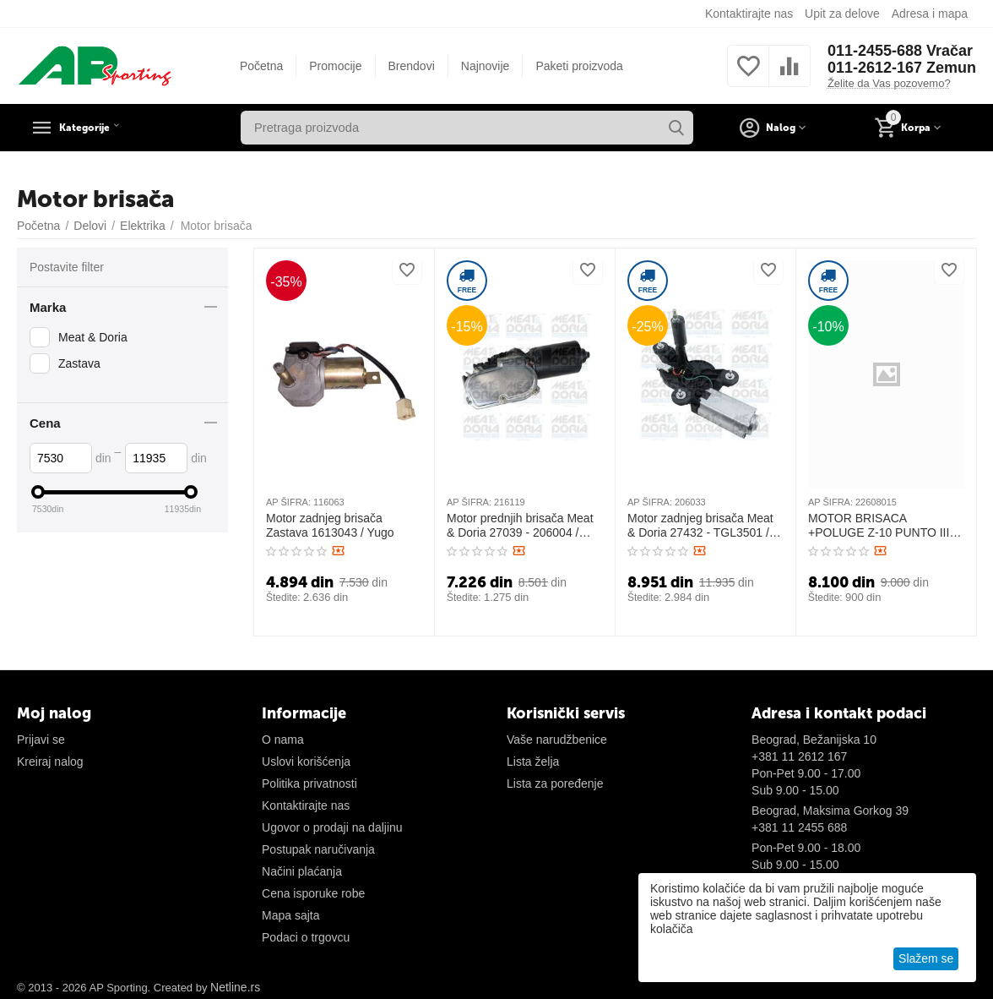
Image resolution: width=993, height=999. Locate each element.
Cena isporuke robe (313, 893)
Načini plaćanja (302, 871)
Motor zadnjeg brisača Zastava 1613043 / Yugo (330, 525)
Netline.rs (235, 987)
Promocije (335, 66)
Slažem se (925, 958)
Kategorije (97, 127)
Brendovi (411, 66)
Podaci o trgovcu (306, 937)
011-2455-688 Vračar (900, 50)
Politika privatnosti (309, 783)
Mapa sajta (290, 915)
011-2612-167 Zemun (902, 67)
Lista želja (533, 761)
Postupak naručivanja (318, 849)
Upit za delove (842, 13)
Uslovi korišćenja (306, 761)
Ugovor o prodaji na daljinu (332, 827)
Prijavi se (41, 739)
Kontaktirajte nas (749, 13)
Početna (261, 66)
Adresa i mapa (930, 13)
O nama (283, 739)
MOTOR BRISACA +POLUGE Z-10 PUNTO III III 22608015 (885, 525)
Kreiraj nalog (50, 761)
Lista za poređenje (555, 783)
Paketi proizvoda (579, 66)
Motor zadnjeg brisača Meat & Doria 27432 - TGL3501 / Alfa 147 (700, 525)
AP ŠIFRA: (288, 502)
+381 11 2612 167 (799, 756)
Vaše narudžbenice (557, 739)
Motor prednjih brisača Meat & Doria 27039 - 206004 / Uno (520, 525)
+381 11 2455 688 (799, 827)
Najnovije (485, 66)
